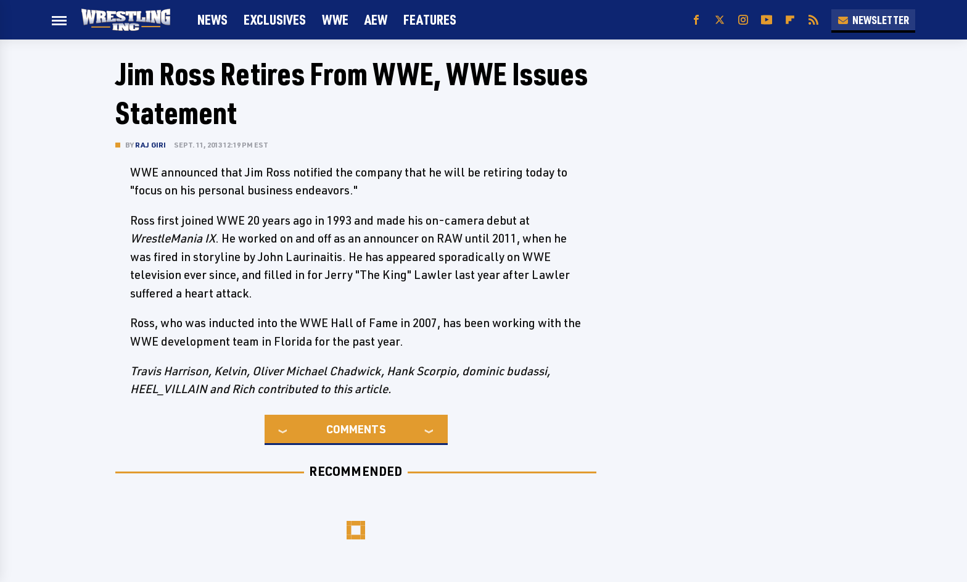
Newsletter (873, 20)
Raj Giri (151, 144)
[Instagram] (743, 20)
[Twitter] (719, 20)
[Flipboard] (790, 20)
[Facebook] (696, 20)
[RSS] (813, 20)
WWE (335, 19)
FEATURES (429, 19)
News (212, 19)
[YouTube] (766, 20)
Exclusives (275, 19)
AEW (375, 19)
